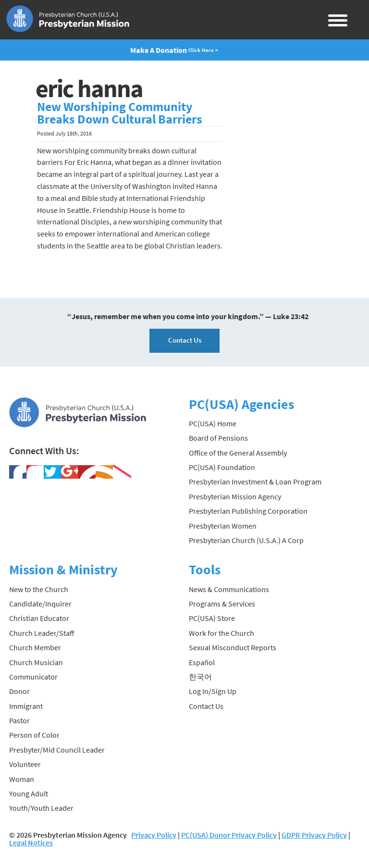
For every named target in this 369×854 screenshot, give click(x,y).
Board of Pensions (218, 438)
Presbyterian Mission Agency (235, 496)
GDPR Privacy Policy (314, 835)
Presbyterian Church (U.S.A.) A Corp (246, 540)
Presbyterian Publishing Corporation (248, 511)
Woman (21, 779)
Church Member (35, 647)
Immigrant (26, 706)
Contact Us (184, 340)
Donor (19, 691)
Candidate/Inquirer (40, 603)
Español (202, 662)
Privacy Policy (153, 835)
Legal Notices (31, 842)
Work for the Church (221, 633)
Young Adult (28, 793)
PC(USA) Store (212, 618)
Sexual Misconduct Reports (232, 647)
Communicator (33, 676)
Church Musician (36, 662)
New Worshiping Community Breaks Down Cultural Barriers (119, 113)
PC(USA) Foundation (222, 467)
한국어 (200, 676)
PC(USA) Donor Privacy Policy (229, 835)
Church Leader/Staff (41, 633)
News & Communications (229, 589)
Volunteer (25, 764)
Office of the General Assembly (238, 453)
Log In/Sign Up (212, 691)
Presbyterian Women (223, 526)
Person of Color (34, 735)
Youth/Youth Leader (41, 808)
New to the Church (38, 589)
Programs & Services (222, 603)
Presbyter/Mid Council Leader (57, 750)
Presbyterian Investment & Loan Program (255, 481)
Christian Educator (39, 618)
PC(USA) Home (212, 423)
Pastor (19, 720)
